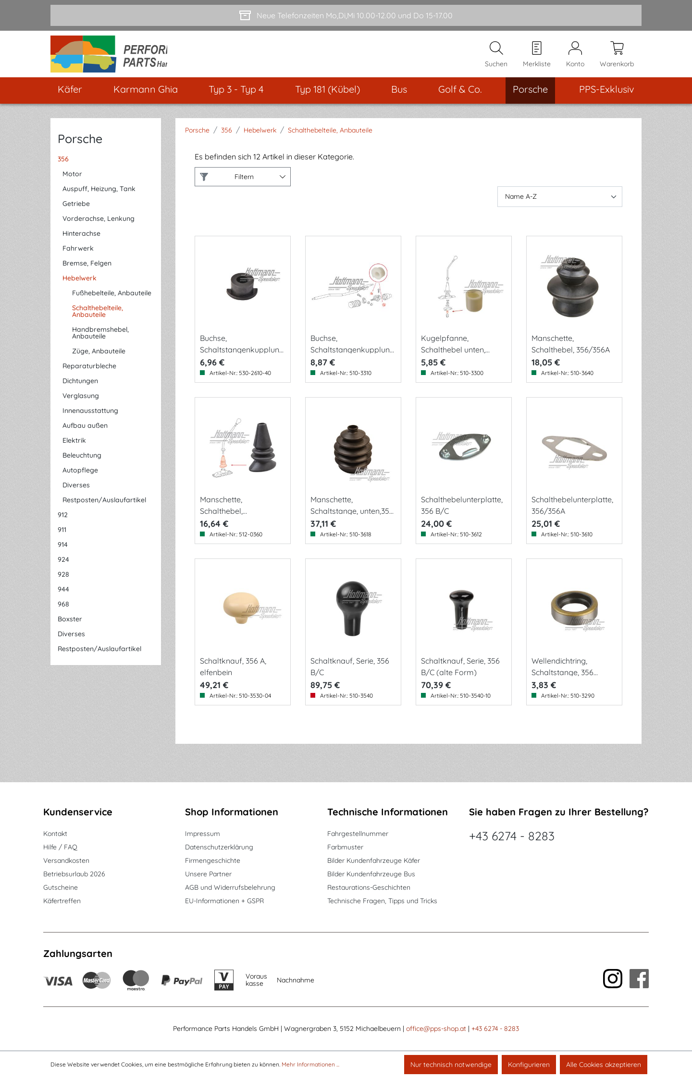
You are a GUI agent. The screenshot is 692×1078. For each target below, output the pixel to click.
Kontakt (55, 833)
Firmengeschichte (212, 860)
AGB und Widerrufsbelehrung (230, 887)
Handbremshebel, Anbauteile (100, 340)
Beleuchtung (81, 463)
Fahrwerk (78, 256)
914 (63, 552)
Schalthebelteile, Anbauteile (97, 319)
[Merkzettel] (536, 58)
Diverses (76, 492)
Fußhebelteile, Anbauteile (111, 300)
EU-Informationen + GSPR (224, 900)
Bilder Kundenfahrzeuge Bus (371, 874)
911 (62, 537)
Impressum (202, 833)
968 (63, 611)
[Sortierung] (559, 204)
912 (63, 522)
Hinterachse (81, 241)
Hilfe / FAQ (60, 847)
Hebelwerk (79, 285)
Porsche (80, 146)
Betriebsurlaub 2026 (74, 874)
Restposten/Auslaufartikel (104, 507)
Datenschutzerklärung (219, 847)
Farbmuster (345, 847)
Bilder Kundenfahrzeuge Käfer (373, 860)
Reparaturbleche (89, 373)
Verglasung (80, 403)
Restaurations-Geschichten (368, 887)
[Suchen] (496, 58)
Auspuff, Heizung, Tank (99, 196)
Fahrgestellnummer (357, 833)
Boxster (70, 626)
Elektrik (74, 448)
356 (63, 166)
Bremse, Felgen (86, 270)
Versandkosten (66, 860)
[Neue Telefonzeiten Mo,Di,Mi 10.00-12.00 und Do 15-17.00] (346, 15)
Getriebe (76, 211)
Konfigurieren (529, 1064)
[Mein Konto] (575, 58)
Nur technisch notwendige (451, 1064)
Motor (72, 181)
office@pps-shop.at (436, 1028)
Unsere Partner (208, 874)
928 (63, 582)
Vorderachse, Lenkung (98, 226)
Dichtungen (80, 388)
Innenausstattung (90, 418)
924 (63, 567)
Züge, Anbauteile (98, 358)
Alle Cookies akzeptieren (603, 1064)
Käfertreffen (62, 900)
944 (63, 597)
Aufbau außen (85, 433)
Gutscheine (60, 887)
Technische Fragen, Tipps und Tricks (382, 900)
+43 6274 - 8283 (512, 835)
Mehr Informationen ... (310, 1064)
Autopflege (80, 477)
